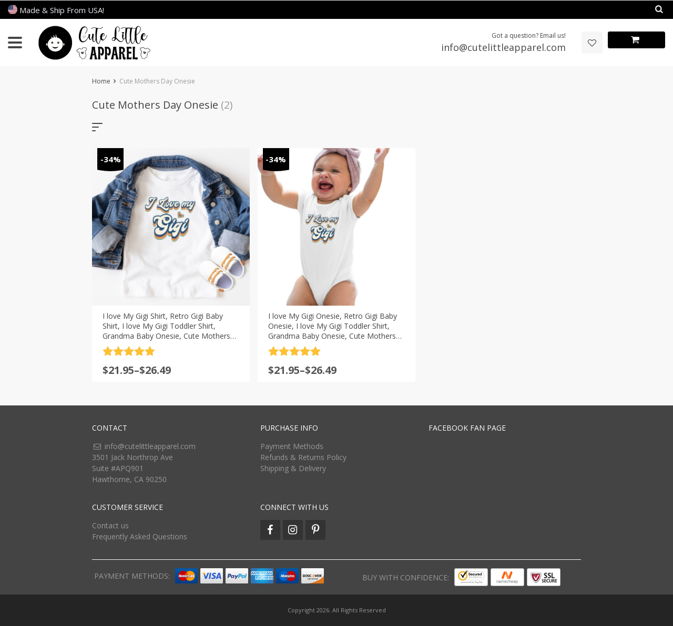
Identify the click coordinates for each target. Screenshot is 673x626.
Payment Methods (291, 446)
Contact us (110, 525)
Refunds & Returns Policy (303, 457)
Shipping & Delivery (293, 468)
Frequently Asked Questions (139, 536)
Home (101, 81)
